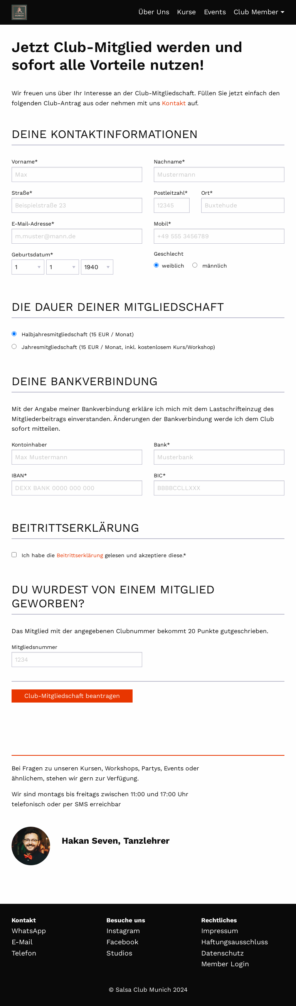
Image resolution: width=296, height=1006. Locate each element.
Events (215, 12)
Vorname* (77, 170)
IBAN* (77, 483)
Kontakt (174, 103)
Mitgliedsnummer (77, 655)
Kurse (186, 12)
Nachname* (219, 170)
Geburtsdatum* (77, 266)
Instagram (123, 931)
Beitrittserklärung (80, 555)
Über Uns (153, 12)
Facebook (122, 942)
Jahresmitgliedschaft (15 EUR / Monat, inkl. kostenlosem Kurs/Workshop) (118, 347)
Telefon (24, 953)
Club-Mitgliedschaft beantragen (72, 695)
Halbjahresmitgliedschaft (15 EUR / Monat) (78, 334)
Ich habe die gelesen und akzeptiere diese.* (99, 555)
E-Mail (22, 942)
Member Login (225, 964)
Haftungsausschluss (234, 942)
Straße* (77, 201)
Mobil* (219, 232)
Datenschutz (222, 953)
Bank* (219, 453)
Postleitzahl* (172, 201)
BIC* (219, 483)
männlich (214, 266)
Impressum (219, 931)
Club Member (256, 12)
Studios (119, 953)
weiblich (173, 266)
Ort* (242, 201)
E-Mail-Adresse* (77, 232)
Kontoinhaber (77, 453)
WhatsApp (29, 931)
